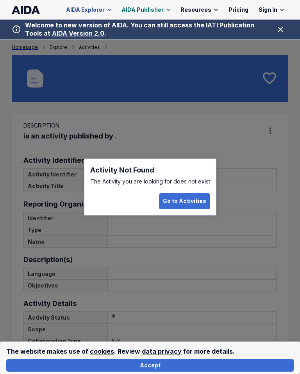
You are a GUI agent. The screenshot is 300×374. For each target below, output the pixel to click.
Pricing (238, 10)
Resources (199, 10)
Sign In (271, 10)
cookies (102, 351)
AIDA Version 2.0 (78, 33)
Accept (150, 365)
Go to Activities (184, 201)
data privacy (162, 351)
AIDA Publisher (146, 10)
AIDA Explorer (89, 10)
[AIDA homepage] (26, 10)
